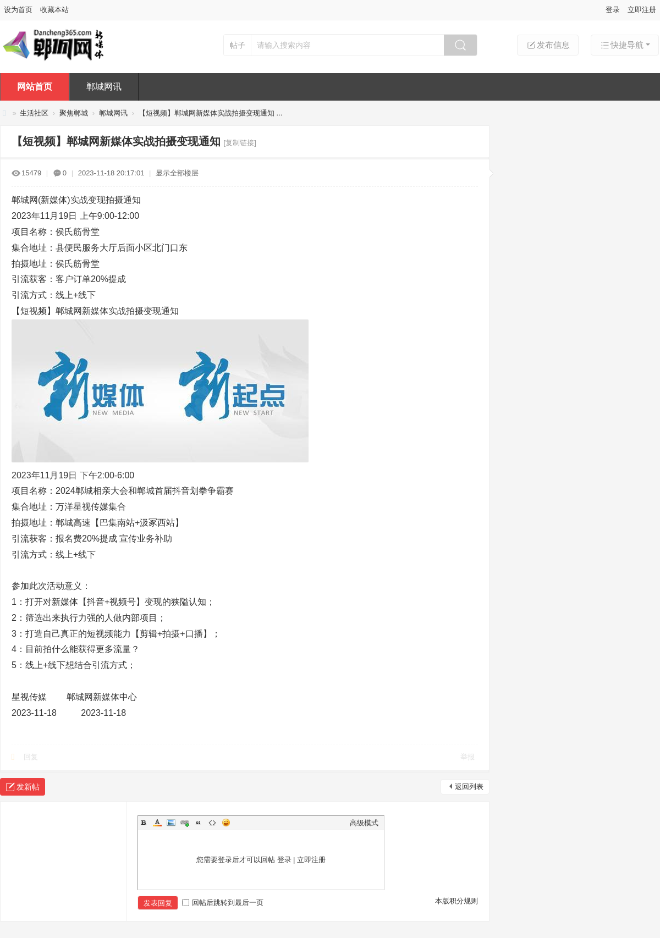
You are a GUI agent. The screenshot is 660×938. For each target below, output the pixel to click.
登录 (613, 9)
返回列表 (469, 786)
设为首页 (18, 9)
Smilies (226, 822)
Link (184, 822)
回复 (31, 757)
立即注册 (642, 9)
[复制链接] (240, 143)
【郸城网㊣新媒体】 (4, 113)
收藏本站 (54, 9)
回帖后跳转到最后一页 (222, 902)
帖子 (237, 45)
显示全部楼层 (177, 173)
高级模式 (364, 823)
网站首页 (34, 86)
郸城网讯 (104, 86)
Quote (198, 822)
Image (171, 822)
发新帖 (28, 786)
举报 (467, 757)
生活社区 (34, 113)
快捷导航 (622, 45)
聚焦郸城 (73, 113)
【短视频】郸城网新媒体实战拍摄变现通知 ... (210, 113)
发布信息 (548, 45)
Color (157, 822)
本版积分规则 (456, 901)
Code (212, 822)
